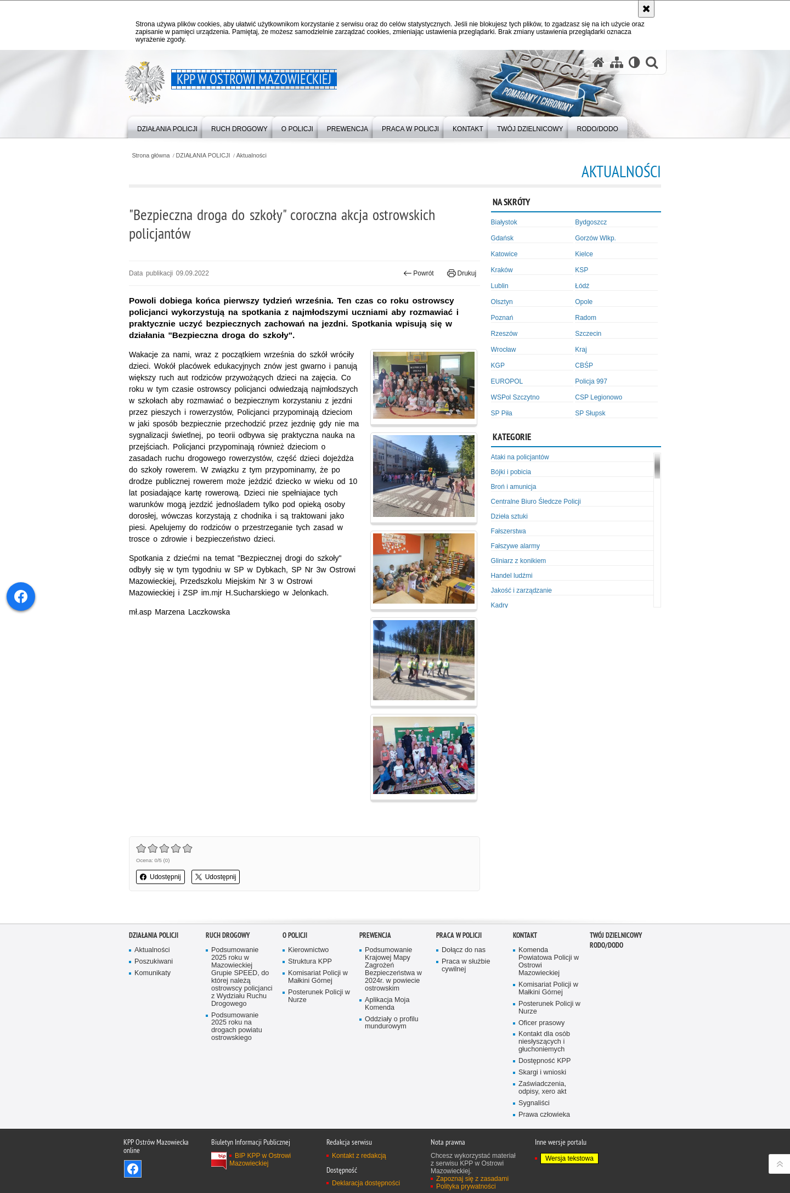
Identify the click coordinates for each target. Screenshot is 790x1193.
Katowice (504, 254)
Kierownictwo (308, 950)
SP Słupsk (590, 413)
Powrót (418, 273)
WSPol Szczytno (515, 397)
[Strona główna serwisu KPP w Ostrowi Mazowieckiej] (598, 62)
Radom (585, 318)
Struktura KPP (310, 961)
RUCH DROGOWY (228, 935)
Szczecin (588, 333)
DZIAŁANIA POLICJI (203, 156)
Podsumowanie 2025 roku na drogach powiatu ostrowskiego (236, 1027)
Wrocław (503, 349)
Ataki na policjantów (520, 457)
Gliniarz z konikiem (518, 561)
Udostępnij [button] (160, 877)
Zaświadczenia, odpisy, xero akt (542, 1088)
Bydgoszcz (591, 222)
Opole (583, 302)
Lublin (500, 286)
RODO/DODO (606, 945)
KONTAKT (525, 935)
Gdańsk (502, 238)
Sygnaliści (534, 1103)
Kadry (499, 605)
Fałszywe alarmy (515, 546)
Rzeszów (504, 333)
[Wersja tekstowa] (634, 62)
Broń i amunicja (514, 487)
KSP (581, 270)
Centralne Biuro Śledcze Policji (536, 501)
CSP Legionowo (598, 397)
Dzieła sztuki (509, 516)
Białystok (504, 222)
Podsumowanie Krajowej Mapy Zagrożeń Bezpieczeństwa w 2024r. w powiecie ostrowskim (393, 969)
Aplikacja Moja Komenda (387, 1004)
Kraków (502, 270)
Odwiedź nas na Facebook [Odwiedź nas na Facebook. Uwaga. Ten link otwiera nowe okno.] (133, 1169)
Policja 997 (591, 381)
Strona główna (151, 156)
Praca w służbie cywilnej (466, 965)
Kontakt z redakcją (359, 1156)
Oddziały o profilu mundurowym (392, 1023)
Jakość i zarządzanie (521, 590)
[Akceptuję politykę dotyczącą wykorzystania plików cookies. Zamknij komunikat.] (646, 9)
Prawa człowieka (544, 1114)
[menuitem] (167, 126)
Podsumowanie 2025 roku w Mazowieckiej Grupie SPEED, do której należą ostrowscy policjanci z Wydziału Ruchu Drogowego (242, 977)
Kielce (584, 254)
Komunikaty (152, 973)
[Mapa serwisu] (616, 62)
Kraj (580, 349)
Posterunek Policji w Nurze (319, 996)
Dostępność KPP (544, 1061)
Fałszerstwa (508, 531)
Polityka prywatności (466, 1186)
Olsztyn (502, 302)
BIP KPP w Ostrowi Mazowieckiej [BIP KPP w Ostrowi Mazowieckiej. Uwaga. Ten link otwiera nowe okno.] (260, 1159)
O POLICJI (295, 935)
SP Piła (501, 413)
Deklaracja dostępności (366, 1183)
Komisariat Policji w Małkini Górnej (318, 977)
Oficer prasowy (541, 1023)
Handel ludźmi (512, 575)
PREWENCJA (375, 935)
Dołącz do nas (464, 950)
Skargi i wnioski (542, 1072)
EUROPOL (507, 381)
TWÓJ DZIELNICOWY (616, 935)
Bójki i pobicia (511, 472)
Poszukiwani (153, 961)
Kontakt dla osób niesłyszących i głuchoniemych (544, 1042)
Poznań (502, 318)
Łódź (582, 286)
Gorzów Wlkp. (595, 238)
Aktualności (251, 156)
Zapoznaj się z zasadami (472, 1179)
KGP (498, 365)
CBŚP (584, 365)
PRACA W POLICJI (459, 935)
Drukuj (461, 273)
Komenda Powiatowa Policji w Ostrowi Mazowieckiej (548, 962)
